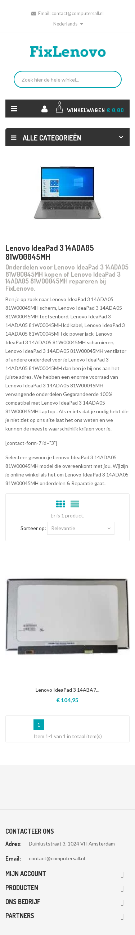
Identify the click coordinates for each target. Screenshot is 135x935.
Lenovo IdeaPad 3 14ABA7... (67, 690)
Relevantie (81, 528)
